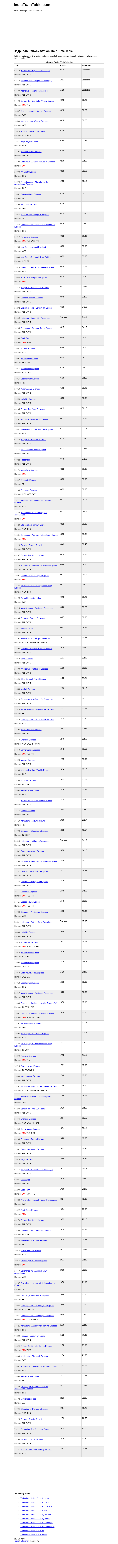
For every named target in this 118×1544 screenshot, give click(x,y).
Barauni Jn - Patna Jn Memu (33, 409)
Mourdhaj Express (28, 1399)
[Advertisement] (59, 30)
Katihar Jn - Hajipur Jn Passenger (35, 91)
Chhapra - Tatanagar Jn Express (34, 882)
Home (16, 1541)
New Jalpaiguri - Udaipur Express (35, 1034)
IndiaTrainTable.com (32, 5)
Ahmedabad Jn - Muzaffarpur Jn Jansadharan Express (31, 183)
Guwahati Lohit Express (31, 194)
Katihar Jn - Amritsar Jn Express (34, 419)
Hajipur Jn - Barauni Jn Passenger (35, 318)
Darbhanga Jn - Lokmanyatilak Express (37, 1013)
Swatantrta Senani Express (32, 851)
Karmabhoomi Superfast (31, 598)
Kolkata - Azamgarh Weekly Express (36, 1450)
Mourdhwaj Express (29, 470)
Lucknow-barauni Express (32, 298)
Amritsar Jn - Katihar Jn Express (34, 669)
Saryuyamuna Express (30, 750)
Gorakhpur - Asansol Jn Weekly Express (38, 162)
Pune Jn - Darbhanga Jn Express (35, 215)
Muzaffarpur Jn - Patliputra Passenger (37, 608)
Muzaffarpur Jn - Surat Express (34, 1261)
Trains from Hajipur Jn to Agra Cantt (35, 1514)
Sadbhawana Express (30, 369)
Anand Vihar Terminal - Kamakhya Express (39, 1200)
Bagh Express (27, 659)
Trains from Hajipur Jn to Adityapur (35, 1510)
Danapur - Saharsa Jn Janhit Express (36, 649)
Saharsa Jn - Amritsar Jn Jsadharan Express (39, 535)
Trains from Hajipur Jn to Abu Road (35, 1502)
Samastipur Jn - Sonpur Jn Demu (35, 1429)
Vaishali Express (28, 689)
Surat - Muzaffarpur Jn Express (34, 278)
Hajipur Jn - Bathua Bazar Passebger (36, 922)
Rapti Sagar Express (29, 142)
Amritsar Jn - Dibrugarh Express (34, 1356)
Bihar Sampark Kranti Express (33, 450)
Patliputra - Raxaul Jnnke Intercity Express (39, 1086)
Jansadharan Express (30, 790)
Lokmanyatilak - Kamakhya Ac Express (37, 720)
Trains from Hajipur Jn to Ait (32, 1531)
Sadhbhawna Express (30, 953)
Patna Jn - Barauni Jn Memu (33, 618)
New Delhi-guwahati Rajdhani (33, 247)
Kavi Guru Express (29, 204)
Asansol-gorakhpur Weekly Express (36, 111)
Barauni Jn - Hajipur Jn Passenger (35, 71)
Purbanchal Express (29, 237)
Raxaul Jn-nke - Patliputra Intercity (35, 639)
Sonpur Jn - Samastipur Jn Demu (35, 288)
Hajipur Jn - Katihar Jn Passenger (35, 841)
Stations (24, 1541)
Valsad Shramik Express (31, 1251)
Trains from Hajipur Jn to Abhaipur (34, 1498)
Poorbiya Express (28, 780)
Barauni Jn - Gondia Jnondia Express (36, 801)
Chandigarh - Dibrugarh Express (34, 1409)
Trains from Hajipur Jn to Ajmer (33, 1535)
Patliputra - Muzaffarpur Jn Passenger (37, 699)
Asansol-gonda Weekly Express (34, 121)
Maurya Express (27, 628)
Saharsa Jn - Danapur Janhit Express (36, 328)
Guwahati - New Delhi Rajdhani (34, 1240)
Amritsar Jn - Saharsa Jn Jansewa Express (39, 565)
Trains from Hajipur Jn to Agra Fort (35, 1519)
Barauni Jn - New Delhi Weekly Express (37, 101)
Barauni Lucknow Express (32, 1439)
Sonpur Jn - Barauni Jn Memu (33, 440)
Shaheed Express (28, 740)
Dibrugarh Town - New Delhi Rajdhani (36, 1230)
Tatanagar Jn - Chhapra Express (34, 872)
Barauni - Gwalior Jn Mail (31, 1419)
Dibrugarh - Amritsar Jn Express (34, 912)
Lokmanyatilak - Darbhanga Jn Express (37, 1306)
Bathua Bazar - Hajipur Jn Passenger (36, 81)
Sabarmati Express (29, 490)
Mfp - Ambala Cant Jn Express (33, 525)
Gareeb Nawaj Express (30, 902)
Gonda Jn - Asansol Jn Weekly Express (37, 267)
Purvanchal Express (29, 942)
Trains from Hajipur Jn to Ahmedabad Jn (37, 1527)
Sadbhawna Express (29, 359)
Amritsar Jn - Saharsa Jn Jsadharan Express (39, 1366)
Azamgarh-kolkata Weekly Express (35, 770)
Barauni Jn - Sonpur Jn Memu (33, 555)
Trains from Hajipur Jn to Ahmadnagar (36, 1523)
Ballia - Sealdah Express (31, 730)
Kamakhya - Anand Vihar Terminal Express (39, 1326)
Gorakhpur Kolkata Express (32, 973)
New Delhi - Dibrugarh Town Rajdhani (36, 257)
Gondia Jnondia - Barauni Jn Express (36, 308)
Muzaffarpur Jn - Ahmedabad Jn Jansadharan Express (31, 1388)
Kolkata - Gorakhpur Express (33, 131)
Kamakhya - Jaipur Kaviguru (33, 821)
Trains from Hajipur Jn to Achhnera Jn (36, 1506)
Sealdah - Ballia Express (31, 152)
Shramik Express (28, 348)
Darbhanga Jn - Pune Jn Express (35, 1295)
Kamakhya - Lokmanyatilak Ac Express (37, 709)
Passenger (25, 460)
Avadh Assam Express (30, 389)
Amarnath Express (28, 172)
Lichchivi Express (28, 399)
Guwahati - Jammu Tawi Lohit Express (37, 429)
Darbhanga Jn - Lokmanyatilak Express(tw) (39, 1003)
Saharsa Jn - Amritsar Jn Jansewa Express (39, 861)
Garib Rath (25, 338)
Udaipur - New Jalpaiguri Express (35, 576)
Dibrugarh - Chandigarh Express (34, 831)
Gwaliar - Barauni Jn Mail (31, 545)
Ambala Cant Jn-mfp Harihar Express (36, 1346)
